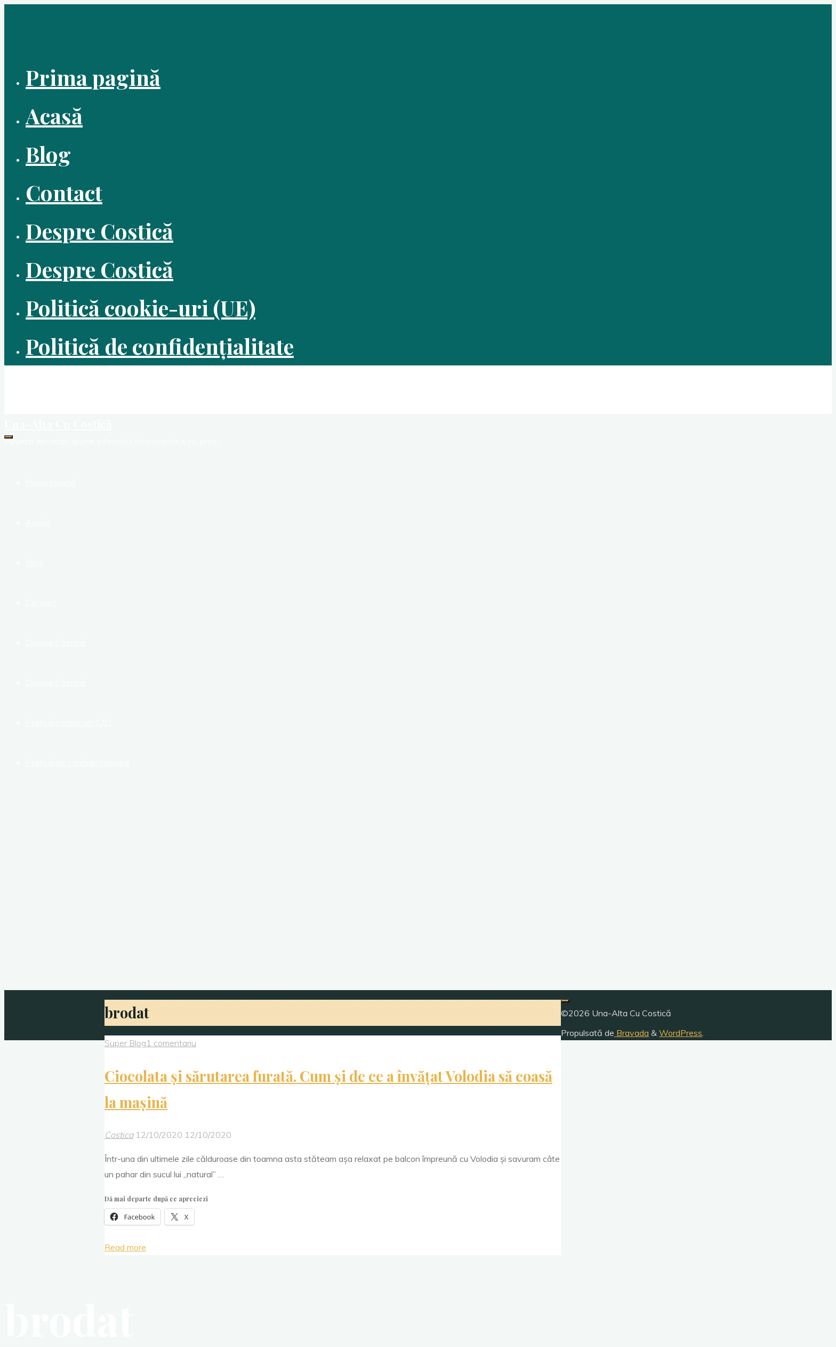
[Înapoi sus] (565, 1000)
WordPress (680, 1032)
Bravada (631, 1032)
